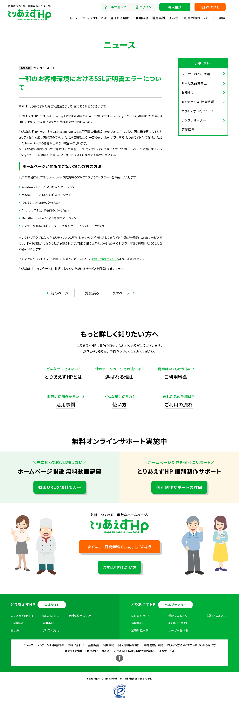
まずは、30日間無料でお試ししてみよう (119, 546)
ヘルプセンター (118, 7)
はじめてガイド (140, 616)
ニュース (28, 645)
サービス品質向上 (194, 83)
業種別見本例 (139, 630)
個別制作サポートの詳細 (179, 487)
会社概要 (93, 645)
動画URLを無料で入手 (59, 487)
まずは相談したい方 (119, 567)
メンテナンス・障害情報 (197, 101)
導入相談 (174, 7)
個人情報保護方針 (129, 645)
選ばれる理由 (119, 18)
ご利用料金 (141, 18)
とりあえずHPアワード (197, 111)
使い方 (173, 18)
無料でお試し (210, 7)
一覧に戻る (90, 292)
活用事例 (158, 18)
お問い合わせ (76, 645)
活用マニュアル (216, 616)
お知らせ (187, 92)
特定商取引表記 (153, 645)
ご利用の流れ (190, 18)
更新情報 (188, 129)
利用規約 (108, 645)
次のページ (121, 292)
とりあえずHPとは (94, 18)
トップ (74, 18)
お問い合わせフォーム (105, 259)
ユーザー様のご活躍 (195, 74)
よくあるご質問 (177, 623)
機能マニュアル (177, 616)
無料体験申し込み (79, 616)
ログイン (146, 7)
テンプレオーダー (193, 120)
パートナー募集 (215, 18)
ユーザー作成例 (178, 630)
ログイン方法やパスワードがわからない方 (191, 645)
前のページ (60, 292)
